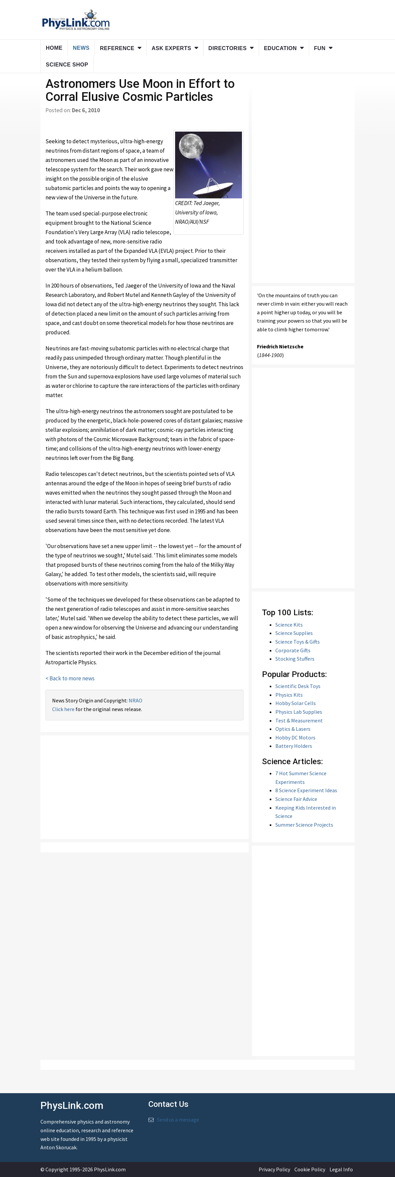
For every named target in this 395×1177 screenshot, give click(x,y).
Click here (63, 709)
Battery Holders (293, 745)
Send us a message (178, 1119)
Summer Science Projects (304, 824)
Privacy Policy (274, 1169)
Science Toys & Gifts (297, 641)
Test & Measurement (299, 720)
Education (280, 48)
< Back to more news (70, 678)
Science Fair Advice (296, 799)
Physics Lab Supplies (298, 711)
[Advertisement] (144, 787)
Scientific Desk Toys (297, 686)
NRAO (135, 700)
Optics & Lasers (292, 728)
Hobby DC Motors (295, 737)
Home (54, 48)
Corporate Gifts (292, 650)
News (81, 48)
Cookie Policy (309, 1169)
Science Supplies (294, 633)
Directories (228, 48)
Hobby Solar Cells (295, 703)
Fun (319, 48)
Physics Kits (289, 694)
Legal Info (341, 1169)
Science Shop (67, 64)
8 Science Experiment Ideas (306, 790)
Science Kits (289, 624)
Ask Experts (171, 48)
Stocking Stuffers (294, 658)
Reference (117, 48)
